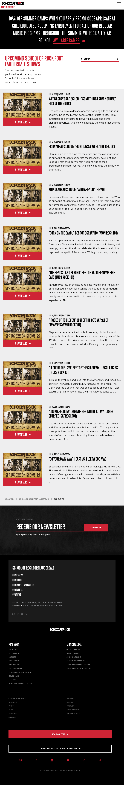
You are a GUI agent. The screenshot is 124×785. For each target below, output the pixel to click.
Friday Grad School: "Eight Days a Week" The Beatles (82, 146)
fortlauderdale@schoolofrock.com (43, 605)
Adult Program (15, 668)
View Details (23, 122)
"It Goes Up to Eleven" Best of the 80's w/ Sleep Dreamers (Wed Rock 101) (78, 322)
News (10, 710)
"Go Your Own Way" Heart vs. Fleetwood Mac (77, 458)
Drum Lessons (73, 653)
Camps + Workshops (16, 698)
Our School (17, 580)
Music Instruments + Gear (20, 683)
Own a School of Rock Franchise (60, 748)
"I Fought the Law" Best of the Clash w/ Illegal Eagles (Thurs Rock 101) (83, 370)
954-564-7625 (18, 605)
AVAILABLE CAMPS (66, 40)
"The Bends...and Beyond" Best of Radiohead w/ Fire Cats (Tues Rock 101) (82, 275)
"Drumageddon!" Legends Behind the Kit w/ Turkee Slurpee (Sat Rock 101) (81, 413)
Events (11, 706)
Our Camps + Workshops (23, 585)
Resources (12, 713)
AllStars (12, 679)
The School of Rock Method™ (80, 668)
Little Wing (13, 661)
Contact (70, 706)
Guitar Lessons (73, 649)
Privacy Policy (73, 710)
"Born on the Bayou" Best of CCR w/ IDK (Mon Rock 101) (83, 232)
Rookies (12, 657)
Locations (12, 702)
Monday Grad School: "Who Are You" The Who (77, 189)
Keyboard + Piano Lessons (78, 664)
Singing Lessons (74, 657)
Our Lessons (17, 575)
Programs (13, 645)
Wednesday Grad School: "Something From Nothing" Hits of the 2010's (82, 101)
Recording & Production (19, 672)
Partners (70, 698)
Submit (95, 527)
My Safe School (73, 713)
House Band (13, 676)
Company (12, 717)
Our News (16, 594)
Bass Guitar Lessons (76, 661)
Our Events (17, 589)
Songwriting (14, 664)
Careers (70, 702)
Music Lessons (74, 645)
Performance (14, 653)
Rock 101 (12, 649)
